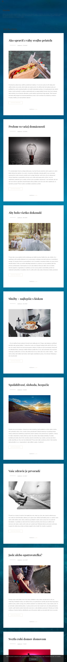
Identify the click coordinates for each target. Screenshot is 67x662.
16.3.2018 (25, 304)
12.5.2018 (25, 131)
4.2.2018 (25, 390)
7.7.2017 (25, 644)
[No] (65, 658)
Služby (36, 109)
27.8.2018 (25, 45)
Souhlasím (33, 659)
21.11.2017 (25, 560)
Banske (6, 10)
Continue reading (16, 102)
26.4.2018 (25, 218)
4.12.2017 (25, 476)
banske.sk (20, 45)
